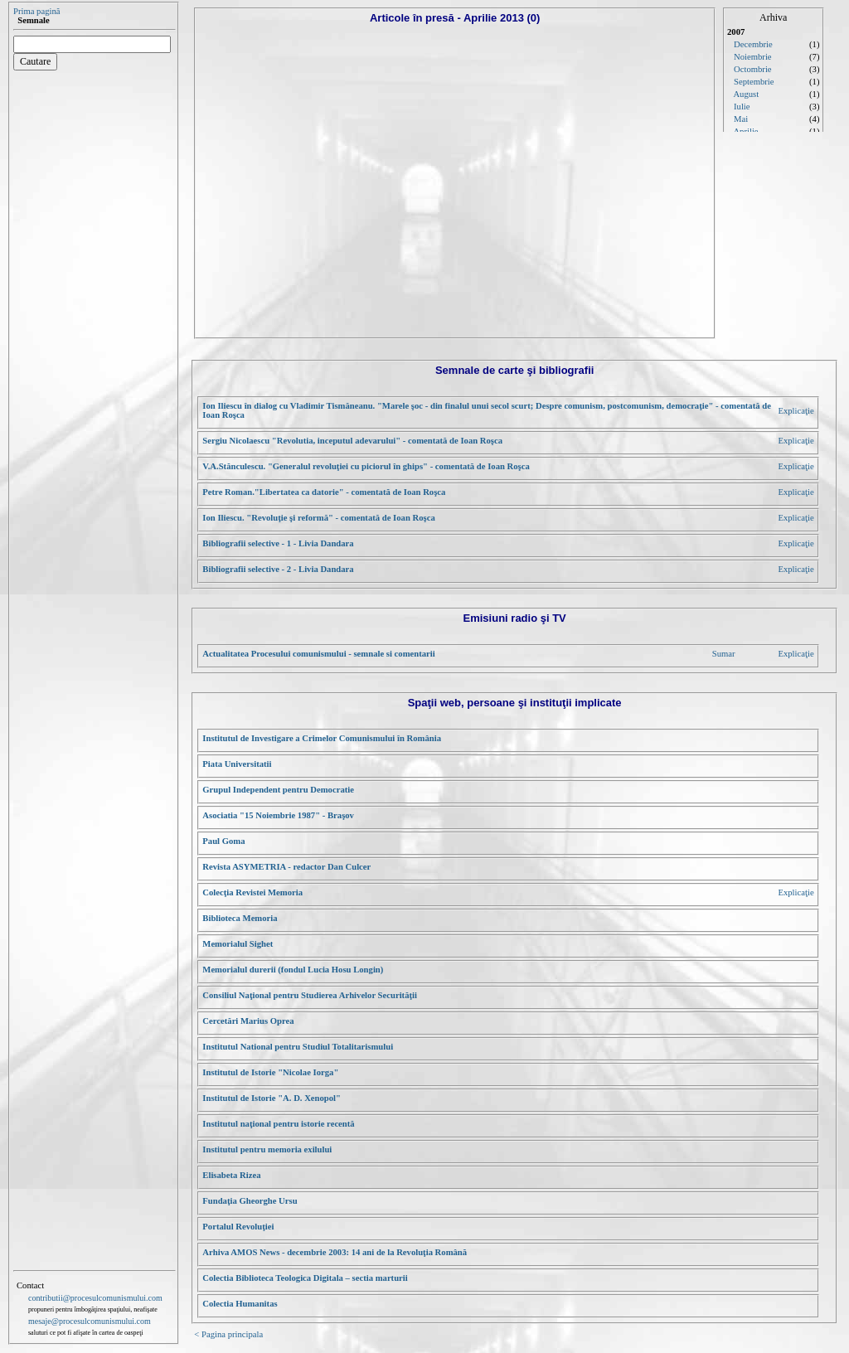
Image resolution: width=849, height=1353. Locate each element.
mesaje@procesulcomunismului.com (89, 1321)
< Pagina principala (228, 1334)
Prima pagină (37, 11)
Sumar (723, 653)
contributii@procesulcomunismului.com (95, 1297)
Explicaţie (795, 410)
